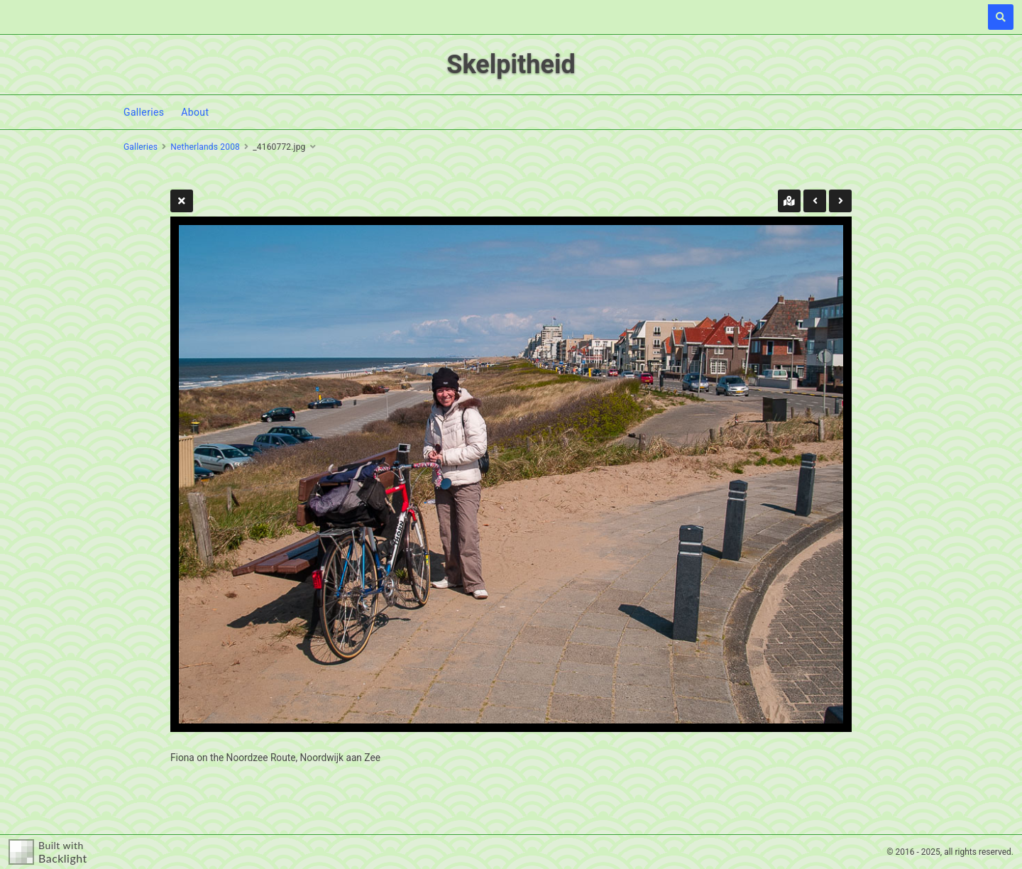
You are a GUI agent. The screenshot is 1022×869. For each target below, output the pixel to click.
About (195, 112)
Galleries (143, 112)
